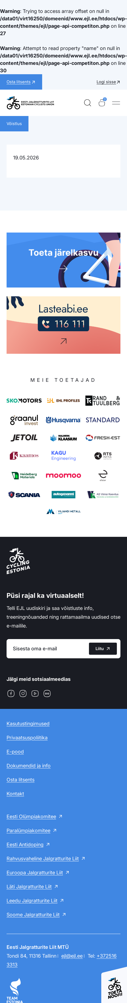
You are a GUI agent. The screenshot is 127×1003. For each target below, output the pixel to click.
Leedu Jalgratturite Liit (32, 900)
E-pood (15, 752)
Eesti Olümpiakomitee (31, 816)
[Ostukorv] (101, 102)
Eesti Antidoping (25, 844)
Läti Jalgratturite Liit (29, 886)
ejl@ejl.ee (72, 956)
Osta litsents (20, 780)
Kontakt (15, 794)
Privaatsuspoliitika (27, 737)
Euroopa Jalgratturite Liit (35, 872)
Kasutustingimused (28, 723)
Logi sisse (106, 81)
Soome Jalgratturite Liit (33, 915)
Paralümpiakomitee (28, 830)
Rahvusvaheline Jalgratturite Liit (43, 858)
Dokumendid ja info (29, 766)
